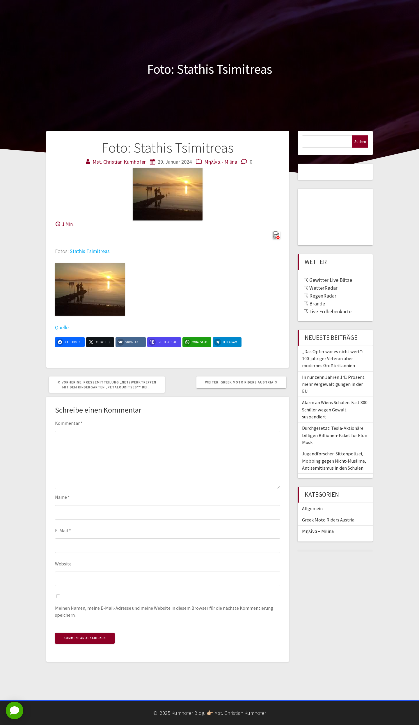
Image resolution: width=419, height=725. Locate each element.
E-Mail (63, 530)
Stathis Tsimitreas (90, 251)
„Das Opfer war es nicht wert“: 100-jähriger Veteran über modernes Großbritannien (332, 359)
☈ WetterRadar (320, 287)
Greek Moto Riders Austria (328, 520)
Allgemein (312, 508)
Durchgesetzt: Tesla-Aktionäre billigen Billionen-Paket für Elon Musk (334, 435)
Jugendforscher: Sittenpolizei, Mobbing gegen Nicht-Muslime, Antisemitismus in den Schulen (334, 461)
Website (63, 564)
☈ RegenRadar (319, 295)
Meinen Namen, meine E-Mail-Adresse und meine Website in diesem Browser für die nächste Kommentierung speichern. (164, 611)
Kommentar (69, 423)
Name (62, 497)
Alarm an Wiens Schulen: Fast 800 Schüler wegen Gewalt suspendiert (334, 409)
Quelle (62, 327)
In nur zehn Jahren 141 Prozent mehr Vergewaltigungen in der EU (333, 384)
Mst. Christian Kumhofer (119, 161)
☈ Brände (314, 303)
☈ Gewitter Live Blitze (327, 280)
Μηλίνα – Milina (318, 531)
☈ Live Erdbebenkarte (327, 311)
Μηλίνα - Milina (220, 161)
